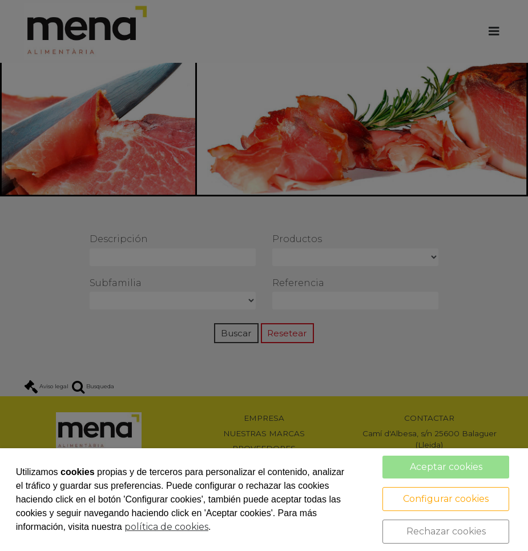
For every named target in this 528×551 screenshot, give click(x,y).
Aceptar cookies (446, 466)
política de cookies (166, 526)
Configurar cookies (446, 498)
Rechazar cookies (446, 531)
